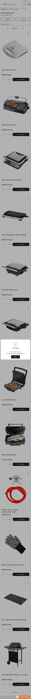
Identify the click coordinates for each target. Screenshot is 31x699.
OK (15, 357)
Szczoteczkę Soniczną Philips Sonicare (15, 353)
